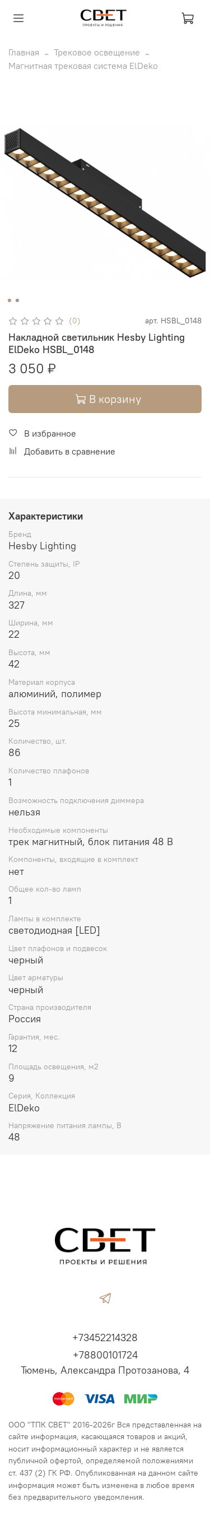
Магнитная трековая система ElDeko (83, 65)
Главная (23, 52)
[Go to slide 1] (9, 300)
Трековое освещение (97, 52)
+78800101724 (105, 1354)
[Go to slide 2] (16, 300)
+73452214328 (105, 1337)
